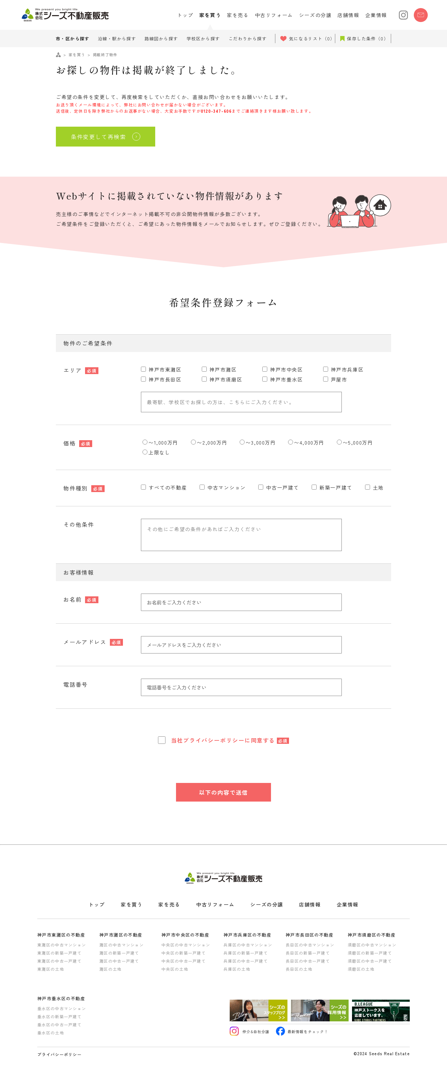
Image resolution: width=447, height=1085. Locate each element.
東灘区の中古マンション (61, 945)
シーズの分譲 (315, 15)
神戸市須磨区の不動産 (371, 935)
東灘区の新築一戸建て (59, 953)
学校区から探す (203, 38)
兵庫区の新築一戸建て (246, 953)
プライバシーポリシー (214, 740)
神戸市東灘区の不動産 (61, 935)
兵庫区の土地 (237, 969)
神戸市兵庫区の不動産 (247, 935)
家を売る (238, 15)
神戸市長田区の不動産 (309, 935)
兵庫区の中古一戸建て (246, 961)
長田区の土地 (299, 969)
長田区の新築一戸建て (308, 953)
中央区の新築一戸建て (183, 953)
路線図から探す (161, 38)
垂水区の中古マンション (61, 1008)
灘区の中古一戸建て (119, 961)
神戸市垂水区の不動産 (61, 998)
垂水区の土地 (50, 1033)
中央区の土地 (174, 969)
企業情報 (376, 15)
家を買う (210, 15)
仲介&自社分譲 (250, 1032)
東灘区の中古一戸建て (59, 961)
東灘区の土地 (50, 969)
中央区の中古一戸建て (183, 961)
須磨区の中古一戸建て (370, 961)
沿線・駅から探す (117, 38)
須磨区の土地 (361, 969)
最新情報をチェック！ (302, 1032)
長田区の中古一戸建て (308, 961)
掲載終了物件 (105, 54)
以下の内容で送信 (223, 792)
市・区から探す (72, 38)
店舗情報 (348, 15)
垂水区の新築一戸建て (59, 1016)
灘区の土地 (110, 969)
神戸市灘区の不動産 (120, 935)
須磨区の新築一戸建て (370, 953)
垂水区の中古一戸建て (59, 1025)
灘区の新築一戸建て (119, 953)
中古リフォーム (274, 15)
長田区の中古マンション (310, 945)
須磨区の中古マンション (372, 945)
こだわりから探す (247, 38)
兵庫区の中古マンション (248, 945)
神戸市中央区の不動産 (185, 935)
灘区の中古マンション (121, 945)
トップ (185, 15)
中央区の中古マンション (185, 945)
